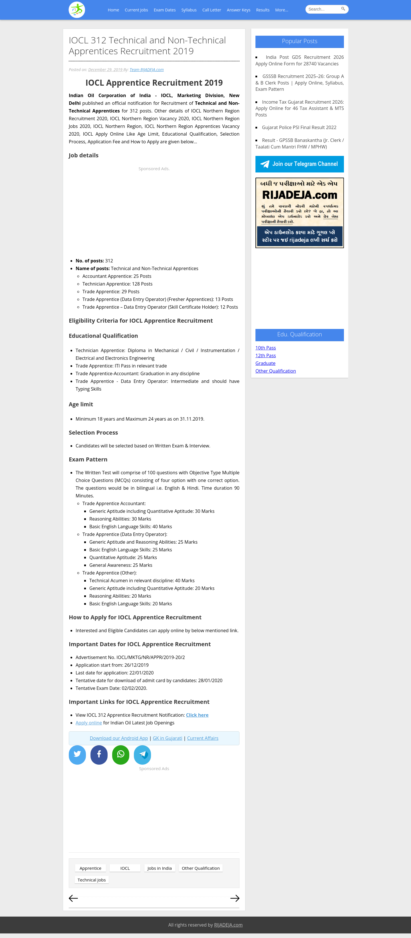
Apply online (89, 723)
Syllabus (189, 10)
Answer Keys (238, 10)
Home (113, 10)
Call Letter (211, 10)
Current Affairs (203, 738)
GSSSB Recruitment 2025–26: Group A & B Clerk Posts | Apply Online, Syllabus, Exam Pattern (299, 82)
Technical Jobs (92, 880)
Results (262, 10)
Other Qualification (201, 868)
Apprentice (90, 868)
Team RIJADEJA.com (147, 69)
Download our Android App (119, 738)
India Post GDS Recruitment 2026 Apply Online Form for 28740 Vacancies (299, 60)
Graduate (265, 363)
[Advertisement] (154, 212)
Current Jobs (136, 10)
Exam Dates (165, 10)
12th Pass (265, 355)
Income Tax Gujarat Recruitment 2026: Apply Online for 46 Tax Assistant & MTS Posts (299, 108)
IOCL (125, 868)
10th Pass (265, 348)
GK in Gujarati (167, 738)
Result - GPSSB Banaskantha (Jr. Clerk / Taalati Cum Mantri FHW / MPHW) (299, 143)
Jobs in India (160, 868)
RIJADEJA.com (228, 925)
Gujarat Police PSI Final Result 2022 (297, 127)
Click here (197, 715)
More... (281, 10)
